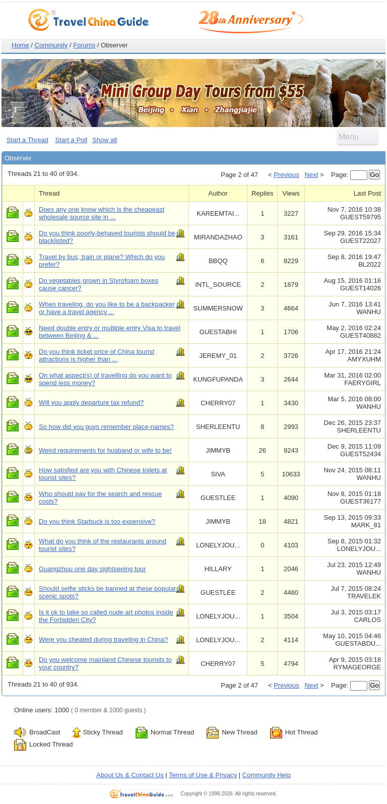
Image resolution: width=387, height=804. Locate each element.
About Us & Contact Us (130, 775)
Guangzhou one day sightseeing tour (92, 569)
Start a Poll (71, 140)
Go (374, 174)
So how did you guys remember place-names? (106, 426)
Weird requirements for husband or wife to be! (105, 450)
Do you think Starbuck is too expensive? (97, 521)
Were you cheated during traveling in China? (103, 639)
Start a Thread (27, 140)
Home (20, 45)
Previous (286, 174)
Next (311, 174)
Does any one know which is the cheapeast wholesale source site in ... (101, 213)
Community (51, 45)
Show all (104, 140)
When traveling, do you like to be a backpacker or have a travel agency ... (107, 308)
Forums (84, 45)
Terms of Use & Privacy (203, 775)
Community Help (266, 775)
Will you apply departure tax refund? (91, 402)
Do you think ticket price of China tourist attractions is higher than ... (96, 355)
